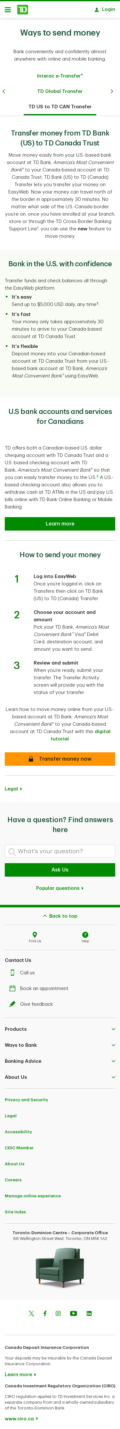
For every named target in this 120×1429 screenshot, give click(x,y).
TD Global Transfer (60, 88)
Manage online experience (33, 1193)
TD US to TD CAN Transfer (60, 103)
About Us (14, 1161)
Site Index (15, 1209)
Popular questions (60, 885)
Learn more (18, 1371)
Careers (13, 1177)
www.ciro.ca (19, 1415)
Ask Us (60, 866)
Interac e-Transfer (60, 72)
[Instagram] (58, 1311)
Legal (11, 785)
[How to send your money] (60, 756)
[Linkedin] (89, 1311)
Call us (23, 969)
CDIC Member (19, 1145)
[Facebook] (45, 1311)
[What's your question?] (60, 847)
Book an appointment (40, 985)
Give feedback (32, 1001)
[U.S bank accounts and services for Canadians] (60, 520)
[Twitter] (31, 1311)
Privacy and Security (26, 1096)
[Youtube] (73, 1311)
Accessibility (18, 1129)
